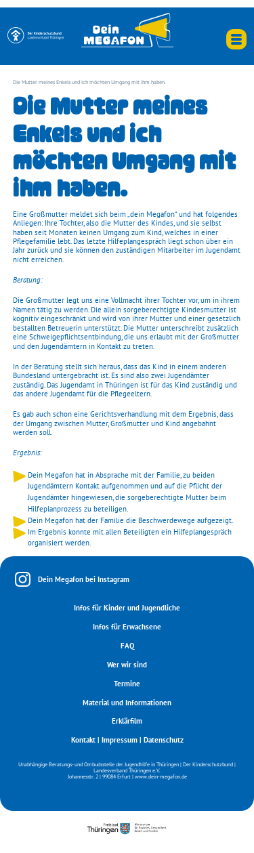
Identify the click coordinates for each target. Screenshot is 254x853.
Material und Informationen (127, 702)
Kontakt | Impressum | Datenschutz (127, 740)
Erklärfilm (127, 721)
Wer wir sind (127, 664)
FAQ (127, 645)
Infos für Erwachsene (127, 626)
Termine (127, 683)
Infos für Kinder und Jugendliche (127, 607)
